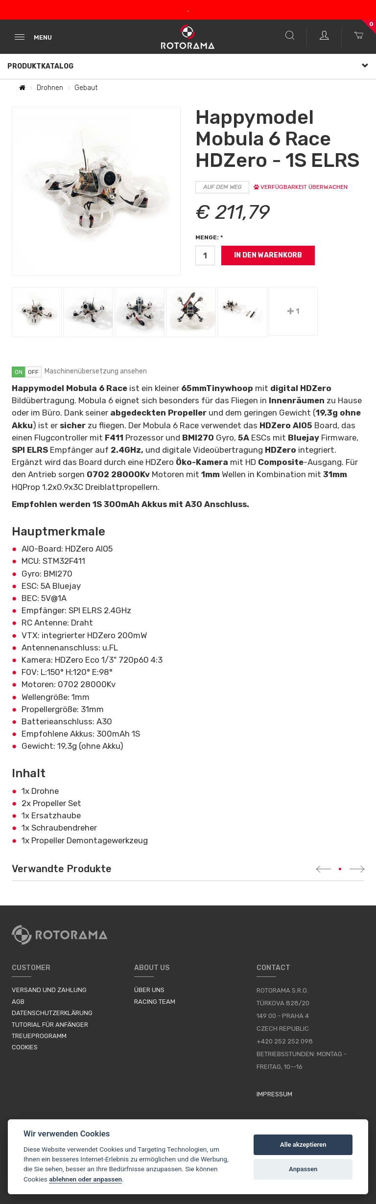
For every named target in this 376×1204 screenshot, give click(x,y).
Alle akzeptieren (303, 1144)
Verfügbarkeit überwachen (301, 187)
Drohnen (50, 88)
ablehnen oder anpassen (85, 1179)
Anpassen (303, 1169)
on (19, 372)
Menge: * (209, 237)
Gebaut (85, 88)
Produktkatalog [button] (188, 66)
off (33, 372)
